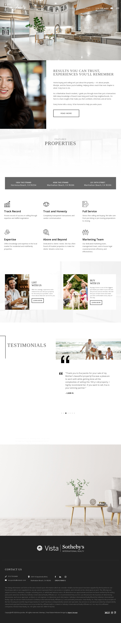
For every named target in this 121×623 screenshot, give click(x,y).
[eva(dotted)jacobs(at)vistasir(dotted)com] (111, 8)
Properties (53, 8)
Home (32, 8)
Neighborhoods (69, 8)
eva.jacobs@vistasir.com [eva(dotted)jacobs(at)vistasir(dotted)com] (17, 580)
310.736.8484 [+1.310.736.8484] (102, 8)
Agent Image (73, 613)
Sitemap (42, 613)
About (41, 8)
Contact (85, 8)
